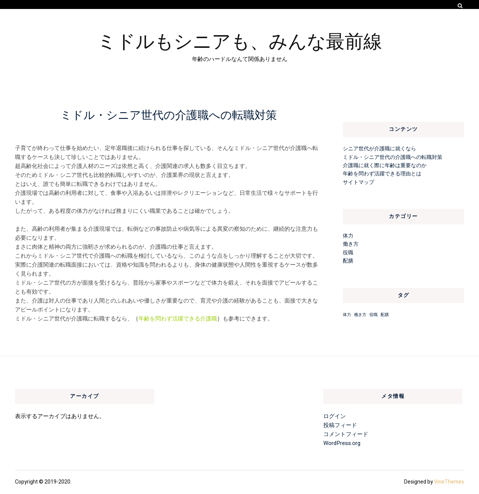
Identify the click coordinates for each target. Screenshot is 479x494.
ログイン (334, 416)
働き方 (351, 244)
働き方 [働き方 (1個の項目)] (360, 314)
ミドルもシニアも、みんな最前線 (239, 40)
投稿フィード (340, 425)
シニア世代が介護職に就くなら (379, 149)
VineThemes (449, 482)
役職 (348, 253)
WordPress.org (341, 443)
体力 (348, 236)
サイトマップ (358, 182)
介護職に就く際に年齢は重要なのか (385, 165)
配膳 (348, 261)
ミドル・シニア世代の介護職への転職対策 (392, 157)
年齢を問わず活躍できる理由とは (382, 174)
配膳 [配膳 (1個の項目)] (385, 314)
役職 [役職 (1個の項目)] (373, 314)
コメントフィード (345, 434)
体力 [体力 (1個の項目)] (347, 314)
